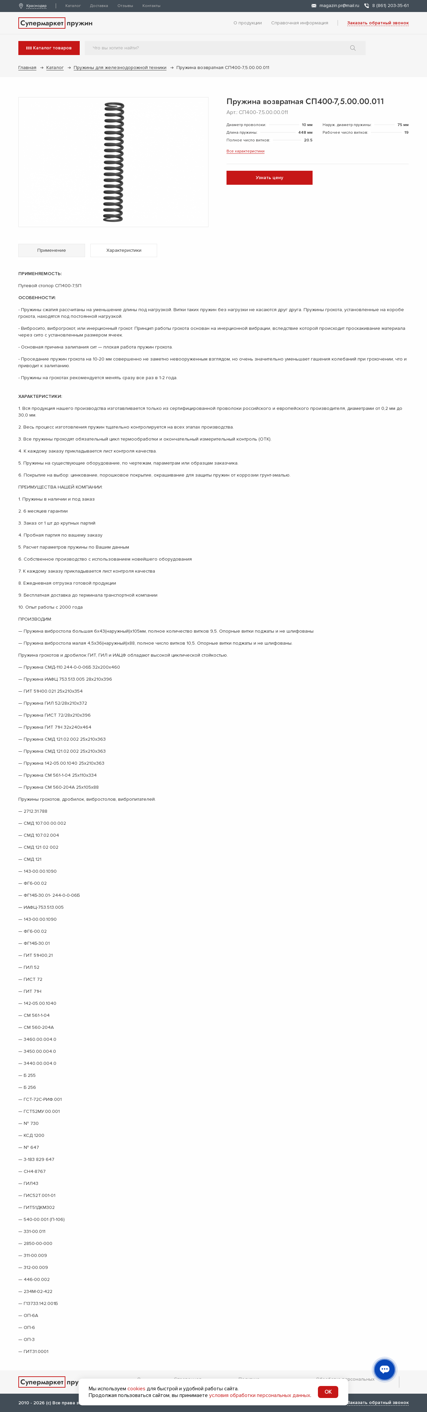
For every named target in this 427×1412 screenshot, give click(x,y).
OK (328, 1392)
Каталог (73, 5)
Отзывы (125, 5)
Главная (27, 67)
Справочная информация (299, 23)
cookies (136, 1388)
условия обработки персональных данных (259, 1395)
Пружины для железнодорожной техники (120, 67)
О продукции (248, 23)
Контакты (151, 5)
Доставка (99, 5)
